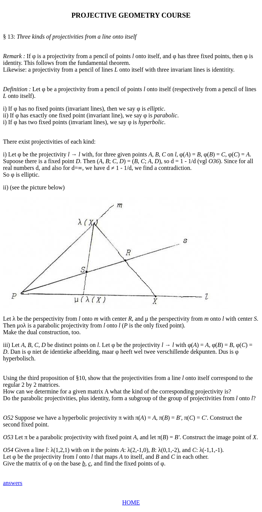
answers (13, 483)
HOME (131, 502)
